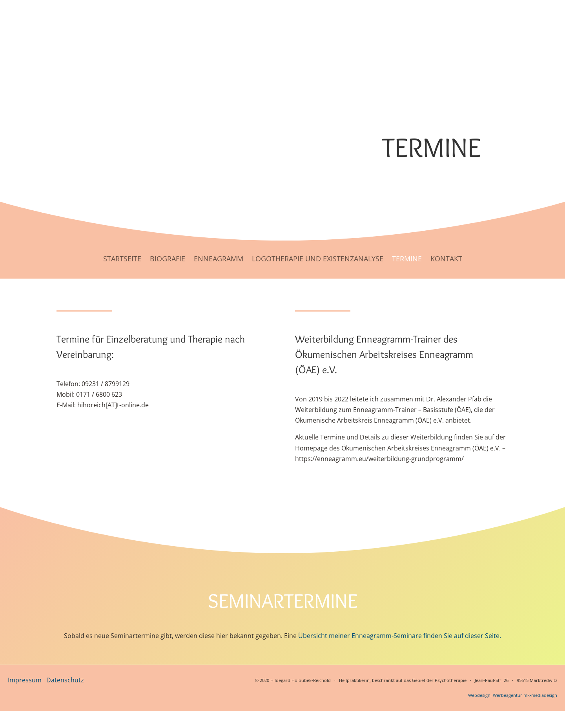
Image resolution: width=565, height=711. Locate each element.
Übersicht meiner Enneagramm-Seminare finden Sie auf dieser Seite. (399, 635)
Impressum (25, 680)
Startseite (122, 258)
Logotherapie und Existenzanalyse (317, 258)
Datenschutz (65, 680)
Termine (407, 258)
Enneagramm (218, 258)
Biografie (167, 258)
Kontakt (446, 258)
